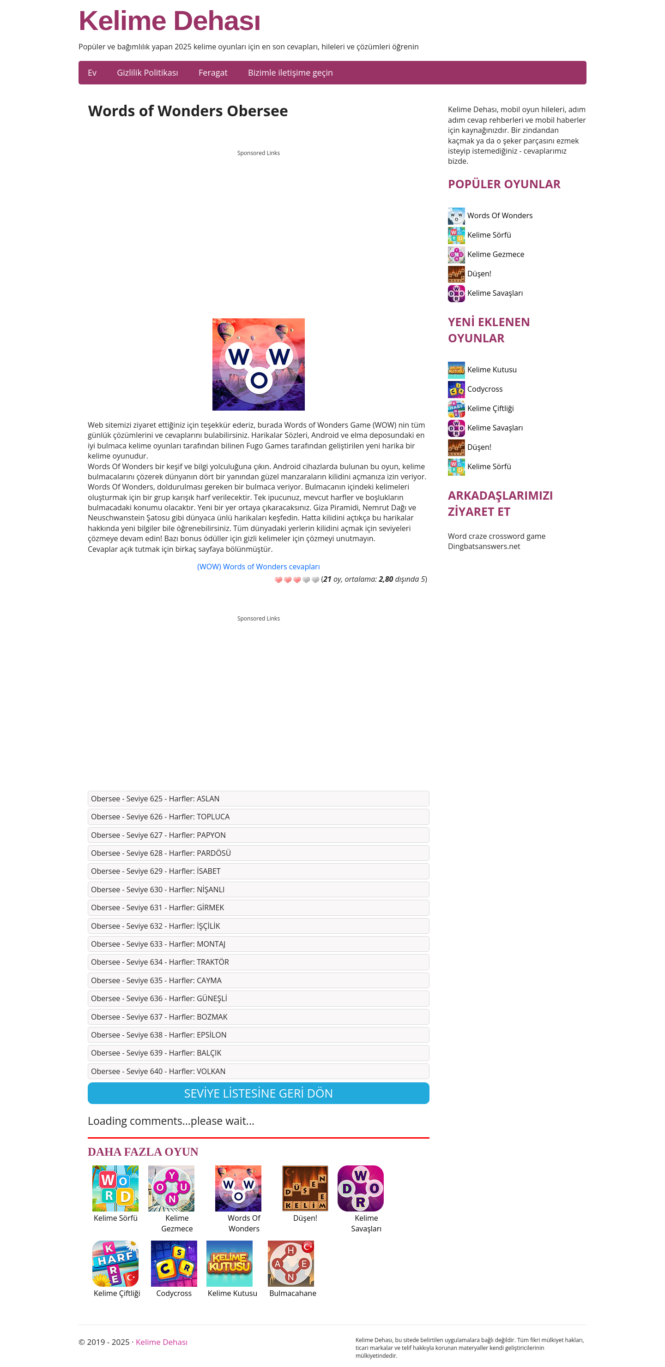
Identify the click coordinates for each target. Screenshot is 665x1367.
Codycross (475, 389)
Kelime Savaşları (485, 293)
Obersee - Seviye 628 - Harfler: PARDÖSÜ (161, 853)
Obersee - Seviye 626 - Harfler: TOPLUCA (160, 817)
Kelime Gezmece (486, 254)
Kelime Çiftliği (481, 408)
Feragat (213, 72)
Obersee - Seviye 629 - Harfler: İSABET (156, 871)
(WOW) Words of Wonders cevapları (258, 566)
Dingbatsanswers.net (484, 546)
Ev (92, 72)
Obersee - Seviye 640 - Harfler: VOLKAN (158, 1071)
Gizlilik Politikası (147, 72)
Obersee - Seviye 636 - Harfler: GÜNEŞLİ (159, 998)
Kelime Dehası (170, 20)
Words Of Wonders (490, 215)
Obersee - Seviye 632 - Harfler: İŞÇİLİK (155, 926)
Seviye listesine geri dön (258, 1093)
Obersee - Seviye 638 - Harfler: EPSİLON (159, 1035)
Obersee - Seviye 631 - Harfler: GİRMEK (157, 907)
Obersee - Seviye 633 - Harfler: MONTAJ (158, 944)
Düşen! (469, 274)
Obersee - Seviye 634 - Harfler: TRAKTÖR (160, 962)
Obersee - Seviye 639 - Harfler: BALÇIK (156, 1053)
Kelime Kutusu (482, 369)
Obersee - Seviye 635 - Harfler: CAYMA (156, 980)
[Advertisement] (258, 225)
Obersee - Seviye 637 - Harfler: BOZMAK (159, 1017)
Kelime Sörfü (479, 235)
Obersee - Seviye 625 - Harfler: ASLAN (155, 799)
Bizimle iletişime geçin (290, 72)
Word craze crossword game (497, 536)
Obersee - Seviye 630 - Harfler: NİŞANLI (157, 889)
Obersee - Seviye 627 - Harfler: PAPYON (158, 835)
